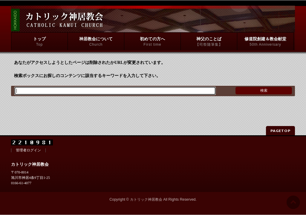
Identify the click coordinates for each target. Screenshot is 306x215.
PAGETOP (280, 120)
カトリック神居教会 (146, 189)
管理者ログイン (28, 140)
